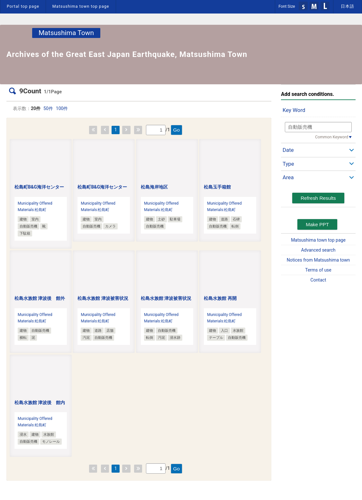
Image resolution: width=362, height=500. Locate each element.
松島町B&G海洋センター (39, 187)
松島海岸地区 (154, 187)
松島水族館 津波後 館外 (39, 298)
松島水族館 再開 (220, 298)
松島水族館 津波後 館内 (39, 402)
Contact (318, 279)
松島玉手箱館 (217, 187)
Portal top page (23, 6)
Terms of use (318, 270)
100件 (62, 108)
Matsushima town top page (80, 6)
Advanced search (318, 250)
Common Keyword (331, 136)
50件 (48, 108)
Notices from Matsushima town (318, 260)
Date (288, 150)
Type (288, 164)
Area (288, 177)
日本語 (347, 6)
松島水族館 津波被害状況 (102, 298)
